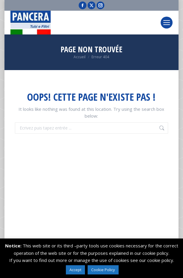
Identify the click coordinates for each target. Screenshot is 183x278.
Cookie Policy (103, 269)
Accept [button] (75, 269)
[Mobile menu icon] (167, 23)
